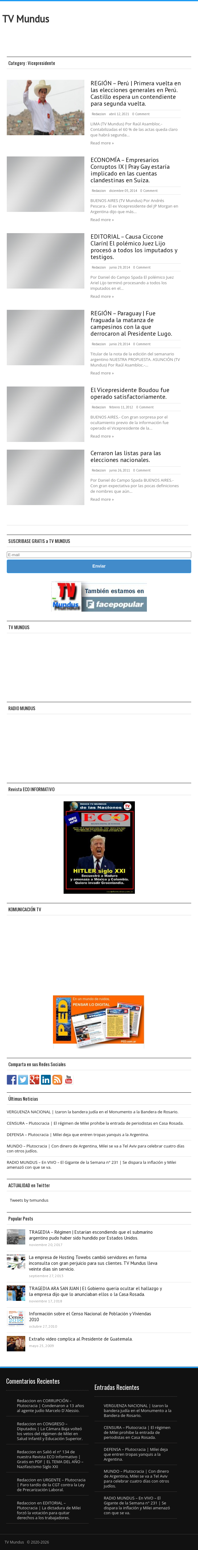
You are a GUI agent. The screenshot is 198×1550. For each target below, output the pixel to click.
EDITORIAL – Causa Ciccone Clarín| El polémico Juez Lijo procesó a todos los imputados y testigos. (134, 247)
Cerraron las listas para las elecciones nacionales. (126, 456)
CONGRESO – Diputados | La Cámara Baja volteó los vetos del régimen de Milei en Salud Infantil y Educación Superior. (50, 1431)
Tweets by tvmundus (29, 1200)
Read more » (102, 143)
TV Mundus (25, 18)
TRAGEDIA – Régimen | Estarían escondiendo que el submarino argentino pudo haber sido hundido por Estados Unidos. (91, 1235)
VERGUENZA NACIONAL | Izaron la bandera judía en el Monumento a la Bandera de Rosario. (93, 1112)
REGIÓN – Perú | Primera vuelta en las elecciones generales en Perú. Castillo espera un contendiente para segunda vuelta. (136, 93)
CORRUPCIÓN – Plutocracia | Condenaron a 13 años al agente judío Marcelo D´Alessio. (50, 1405)
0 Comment (141, 114)
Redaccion (99, 114)
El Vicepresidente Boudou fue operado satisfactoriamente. (130, 393)
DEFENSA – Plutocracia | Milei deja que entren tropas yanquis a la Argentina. (78, 1134)
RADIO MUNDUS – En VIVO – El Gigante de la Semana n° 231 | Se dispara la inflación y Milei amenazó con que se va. (91, 1164)
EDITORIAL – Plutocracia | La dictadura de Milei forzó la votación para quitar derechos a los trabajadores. (49, 1510)
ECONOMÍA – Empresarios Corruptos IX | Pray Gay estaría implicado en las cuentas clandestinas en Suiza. (130, 170)
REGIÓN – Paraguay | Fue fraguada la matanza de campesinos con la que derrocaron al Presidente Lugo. (131, 323)
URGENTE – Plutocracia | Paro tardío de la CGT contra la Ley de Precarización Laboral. (51, 1484)
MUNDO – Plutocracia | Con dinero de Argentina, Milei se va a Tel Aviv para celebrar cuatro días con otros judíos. (95, 1148)
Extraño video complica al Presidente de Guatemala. (81, 1339)
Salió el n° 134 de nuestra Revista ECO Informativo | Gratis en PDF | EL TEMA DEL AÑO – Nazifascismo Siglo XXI (50, 1459)
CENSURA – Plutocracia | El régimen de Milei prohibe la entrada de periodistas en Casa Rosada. (95, 1123)
